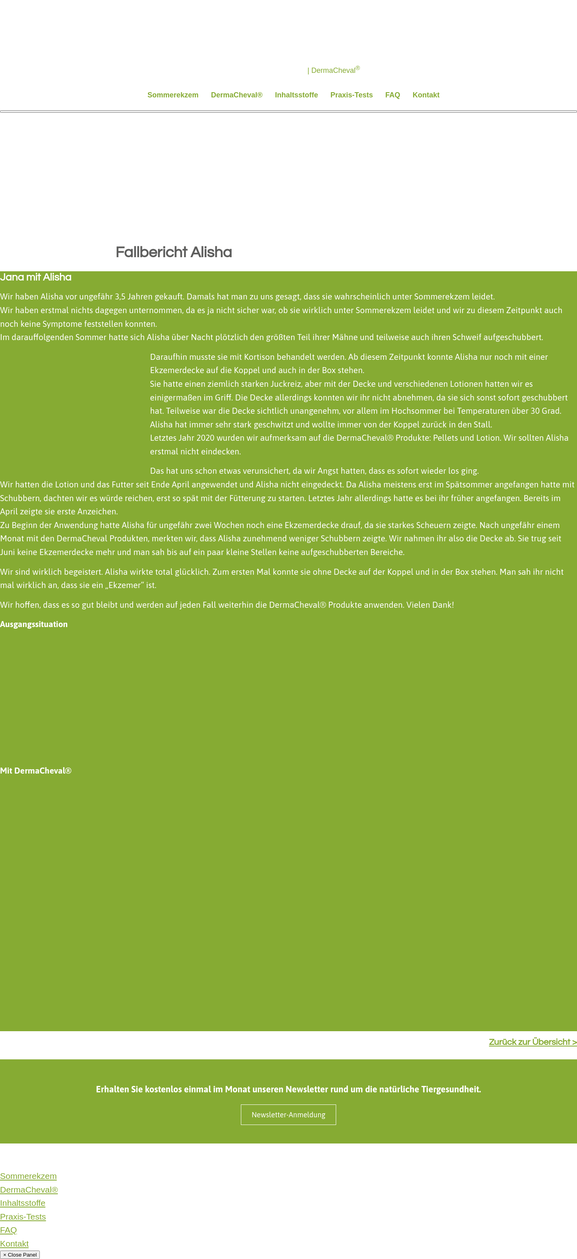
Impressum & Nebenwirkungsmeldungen (123, 1157)
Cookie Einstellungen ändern (344, 1157)
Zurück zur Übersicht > (533, 1042)
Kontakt (426, 95)
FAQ (392, 95)
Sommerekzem (173, 95)
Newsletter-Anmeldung (289, 1114)
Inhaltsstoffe (296, 95)
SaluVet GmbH (276, 1157)
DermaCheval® (237, 95)
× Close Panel (20, 1255)
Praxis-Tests (352, 95)
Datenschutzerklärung (29, 1157)
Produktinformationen (217, 1157)
